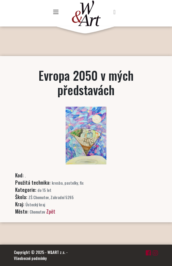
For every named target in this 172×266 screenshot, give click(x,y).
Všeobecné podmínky (30, 258)
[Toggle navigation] (56, 11)
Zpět (50, 211)
